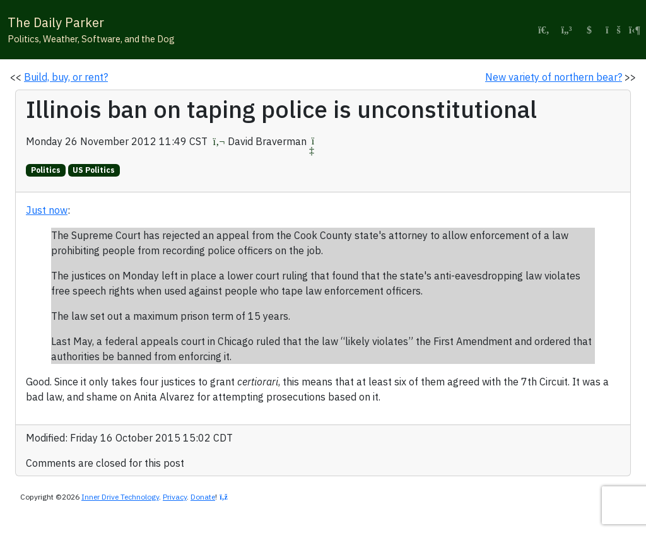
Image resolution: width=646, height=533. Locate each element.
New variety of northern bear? (553, 77)
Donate (203, 496)
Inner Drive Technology (120, 496)
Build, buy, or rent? (66, 77)
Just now (47, 210)
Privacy (175, 496)
